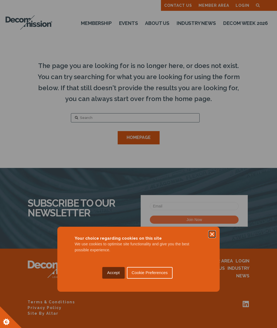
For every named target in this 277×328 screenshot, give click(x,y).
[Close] (212, 139)
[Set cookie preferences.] (11, 317)
